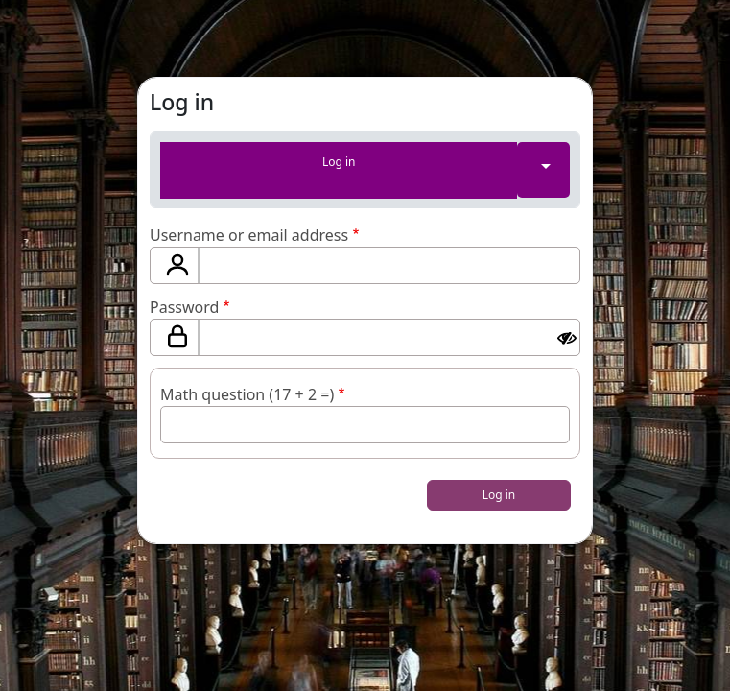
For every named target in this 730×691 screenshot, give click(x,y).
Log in (339, 162)
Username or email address (249, 235)
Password (184, 307)
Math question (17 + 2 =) (247, 394)
